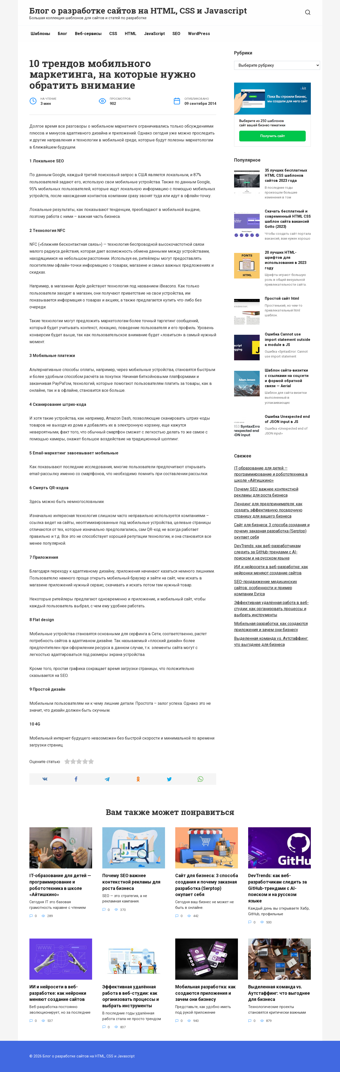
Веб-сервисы (88, 33)
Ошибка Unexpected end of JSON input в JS (287, 419)
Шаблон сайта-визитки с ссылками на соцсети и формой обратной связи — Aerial (287, 378)
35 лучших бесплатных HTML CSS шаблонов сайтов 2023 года (286, 175)
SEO (176, 33)
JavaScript (154, 33)
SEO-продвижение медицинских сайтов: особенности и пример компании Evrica (265, 587)
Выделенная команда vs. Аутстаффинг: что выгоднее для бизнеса (279, 993)
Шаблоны (40, 33)
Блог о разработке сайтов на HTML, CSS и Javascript (138, 10)
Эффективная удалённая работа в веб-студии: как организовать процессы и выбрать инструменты (271, 608)
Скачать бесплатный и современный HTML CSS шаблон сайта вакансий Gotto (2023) (288, 219)
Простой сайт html (282, 299)
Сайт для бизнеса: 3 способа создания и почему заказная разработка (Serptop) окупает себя (272, 531)
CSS (113, 33)
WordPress (199, 33)
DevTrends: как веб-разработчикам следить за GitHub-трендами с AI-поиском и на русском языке (267, 552)
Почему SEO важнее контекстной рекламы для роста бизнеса (131, 882)
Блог (62, 33)
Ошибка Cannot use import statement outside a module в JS (287, 339)
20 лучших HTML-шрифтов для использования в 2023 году (285, 260)
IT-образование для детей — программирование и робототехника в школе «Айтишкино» (271, 474)
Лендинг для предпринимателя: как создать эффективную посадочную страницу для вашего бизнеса (268, 510)
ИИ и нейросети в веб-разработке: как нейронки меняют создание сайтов (57, 993)
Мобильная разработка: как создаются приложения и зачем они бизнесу (205, 993)
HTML (130, 33)
